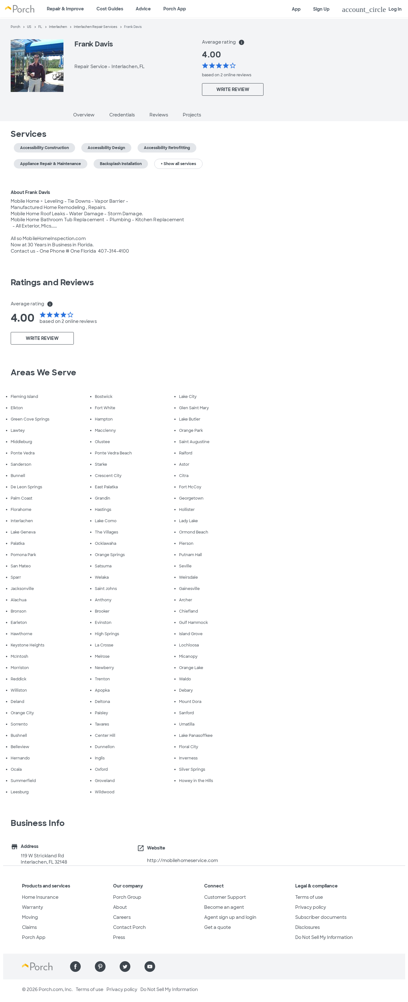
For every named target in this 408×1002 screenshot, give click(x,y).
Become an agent (224, 907)
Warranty (32, 907)
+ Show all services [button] (178, 163)
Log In (372, 9)
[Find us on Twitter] (125, 966)
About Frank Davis (30, 192)
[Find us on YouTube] (149, 966)
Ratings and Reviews (52, 282)
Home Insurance (40, 897)
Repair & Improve (65, 9)
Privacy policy (310, 907)
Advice (143, 9)
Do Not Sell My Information (324, 937)
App (296, 9)
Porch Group (127, 897)
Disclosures (307, 927)
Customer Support (225, 897)
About (120, 907)
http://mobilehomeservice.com (182, 860)
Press (119, 937)
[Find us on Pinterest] (100, 966)
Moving (30, 917)
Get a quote (217, 927)
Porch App (174, 9)
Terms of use (309, 897)
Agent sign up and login (230, 917)
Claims (29, 927)
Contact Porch (129, 927)
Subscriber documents (320, 917)
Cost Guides (109, 9)
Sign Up (321, 9)
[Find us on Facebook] (75, 966)
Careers (122, 917)
